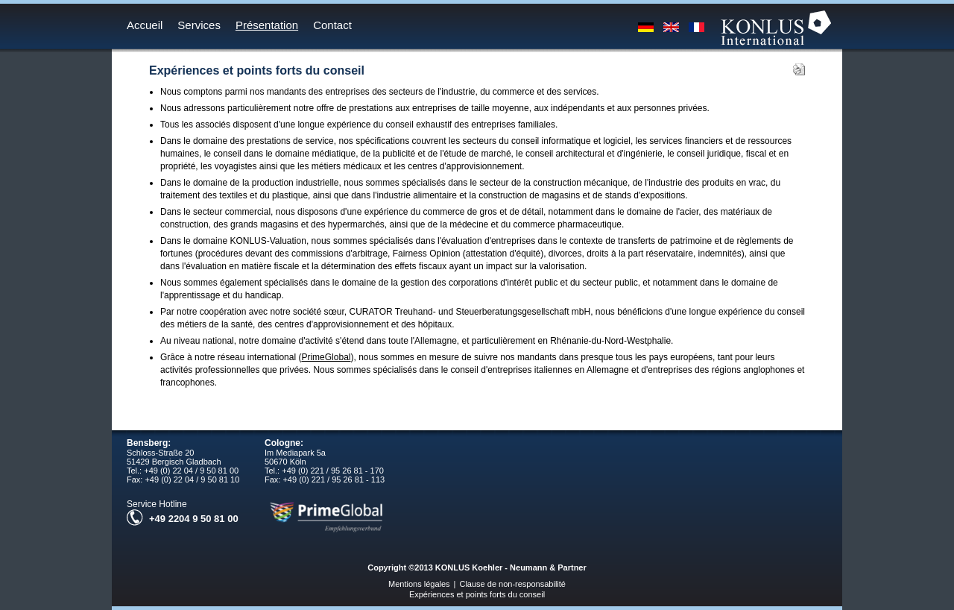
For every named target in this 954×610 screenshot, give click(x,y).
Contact (332, 25)
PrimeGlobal (325, 357)
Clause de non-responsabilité (512, 583)
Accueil (144, 25)
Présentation (267, 25)
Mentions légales (419, 583)
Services (199, 25)
